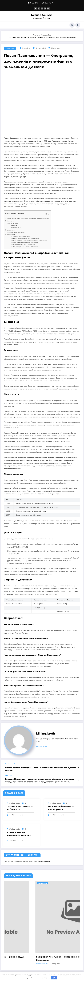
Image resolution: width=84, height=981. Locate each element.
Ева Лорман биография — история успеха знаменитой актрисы (61, 808)
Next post (8, 775)
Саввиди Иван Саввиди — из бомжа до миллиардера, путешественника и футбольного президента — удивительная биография (20, 808)
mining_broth (26, 48)
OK (54, 978)
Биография (10, 221)
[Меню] (5, 25)
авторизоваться (44, 861)
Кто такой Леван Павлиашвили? (21, 237)
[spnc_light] (77, 25)
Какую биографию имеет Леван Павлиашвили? (26, 247)
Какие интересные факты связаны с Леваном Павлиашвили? (30, 241)
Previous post (10, 764)
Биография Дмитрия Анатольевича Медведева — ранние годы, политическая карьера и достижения (40, 958)
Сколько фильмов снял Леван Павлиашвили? (25, 243)
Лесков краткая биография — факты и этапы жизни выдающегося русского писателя (40, 769)
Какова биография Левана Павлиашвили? (24, 245)
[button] (46, 214)
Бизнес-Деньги (41, 15)
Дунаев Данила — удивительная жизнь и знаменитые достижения (19, 834)
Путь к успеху (14, 225)
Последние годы (15, 227)
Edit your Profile (71, 739)
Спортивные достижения (17, 232)
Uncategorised (10, 48)
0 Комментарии (55, 48)
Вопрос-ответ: (11, 234)
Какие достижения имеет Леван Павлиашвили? (26, 239)
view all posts (41, 747)
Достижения (11, 230)
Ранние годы (14, 223)
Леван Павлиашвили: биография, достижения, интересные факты (28, 218)
